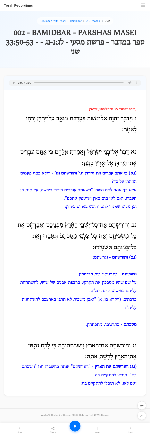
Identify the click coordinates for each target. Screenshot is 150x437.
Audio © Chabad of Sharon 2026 (59, 415)
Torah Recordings (18, 5)
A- (141, 415)
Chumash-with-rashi (53, 21)
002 (107, 21)
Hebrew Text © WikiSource (94, 415)
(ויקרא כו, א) (109, 299)
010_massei (93, 21)
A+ (141, 405)
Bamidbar (76, 21)
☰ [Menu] (143, 5)
